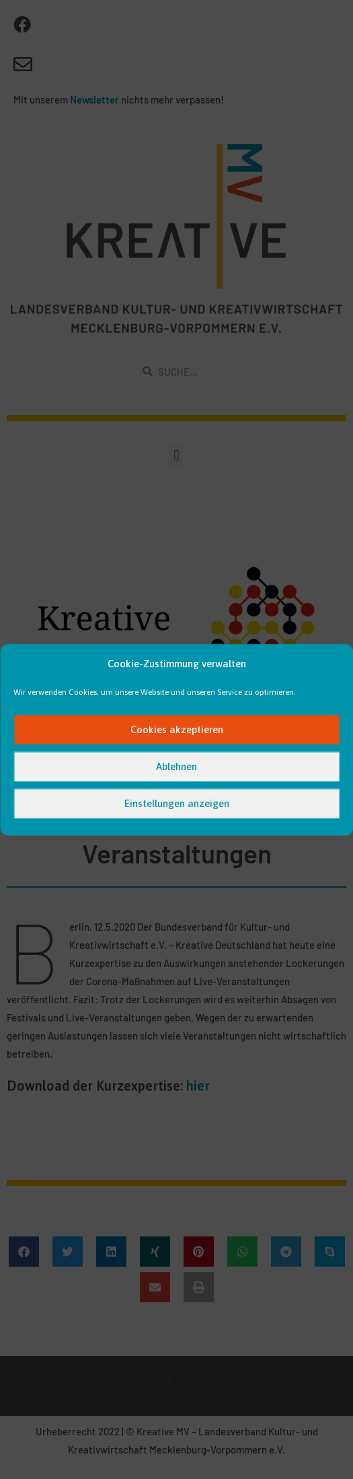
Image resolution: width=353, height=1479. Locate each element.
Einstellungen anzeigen (176, 803)
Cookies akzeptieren (176, 729)
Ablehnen (176, 766)
